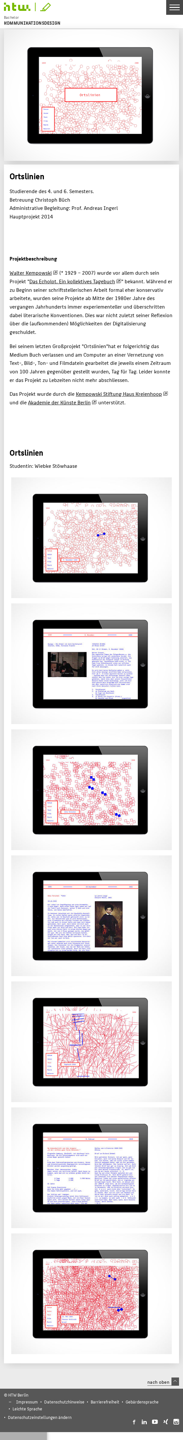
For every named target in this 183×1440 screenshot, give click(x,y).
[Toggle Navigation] (174, 7)
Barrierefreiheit (105, 1401)
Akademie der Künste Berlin (59, 402)
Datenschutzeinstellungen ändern (40, 1417)
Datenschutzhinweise (64, 1401)
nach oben (163, 1381)
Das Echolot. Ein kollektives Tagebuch (72, 281)
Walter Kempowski (31, 272)
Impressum (27, 1401)
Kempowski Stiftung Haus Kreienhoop (119, 394)
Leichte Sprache (27, 1408)
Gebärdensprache (142, 1401)
